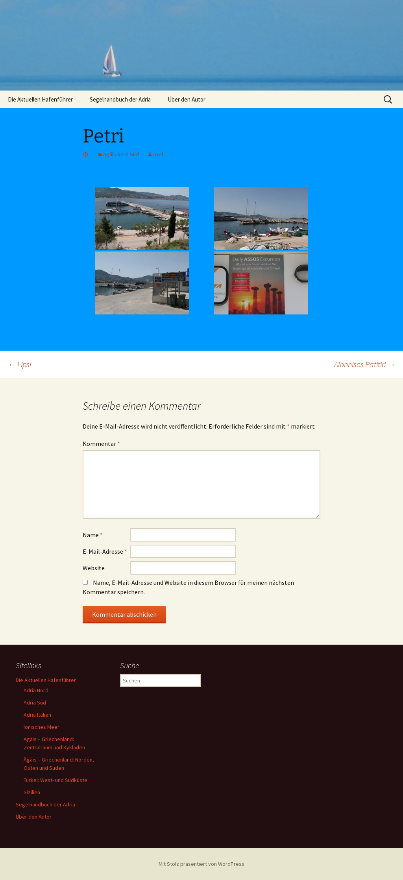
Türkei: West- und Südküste (55, 780)
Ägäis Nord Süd (121, 154)
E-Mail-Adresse (105, 551)
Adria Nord (36, 690)
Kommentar (101, 443)
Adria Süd (35, 702)
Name (93, 535)
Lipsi (19, 364)
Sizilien (32, 792)
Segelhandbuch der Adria (120, 99)
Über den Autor (186, 99)
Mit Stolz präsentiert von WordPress (201, 863)
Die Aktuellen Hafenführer (40, 99)
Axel (158, 154)
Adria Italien (37, 714)
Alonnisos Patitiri (364, 364)
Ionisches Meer (41, 726)
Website (94, 568)
